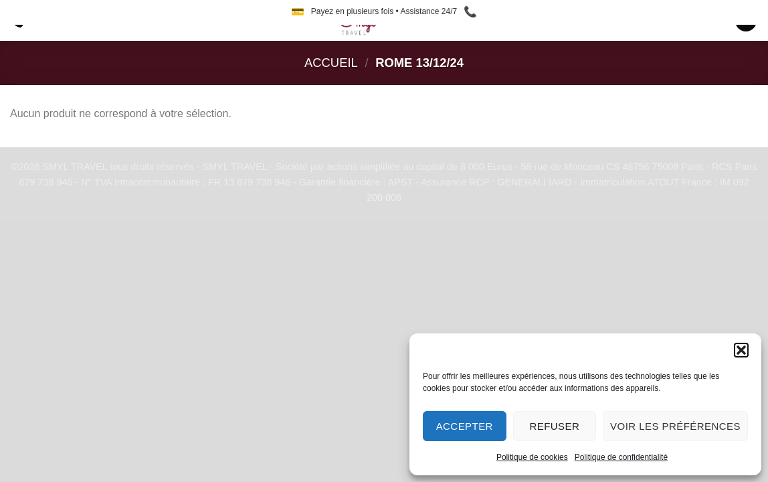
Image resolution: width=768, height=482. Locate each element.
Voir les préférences (675, 426)
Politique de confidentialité (621, 457)
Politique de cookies (532, 457)
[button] (741, 350)
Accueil (331, 63)
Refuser (554, 426)
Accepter (464, 426)
